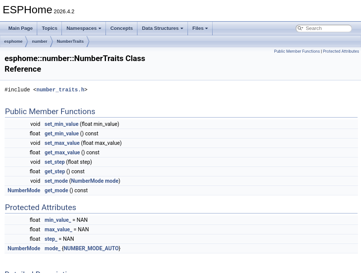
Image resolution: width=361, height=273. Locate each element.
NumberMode (87, 181)
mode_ (53, 248)
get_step (55, 171)
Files (200, 28)
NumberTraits (70, 41)
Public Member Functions (297, 51)
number (39, 41)
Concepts (121, 28)
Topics (49, 28)
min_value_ (58, 220)
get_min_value (62, 133)
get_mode (56, 190)
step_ (51, 239)
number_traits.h (60, 89)
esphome (13, 41)
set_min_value (62, 124)
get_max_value (62, 152)
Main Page (20, 28)
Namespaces (83, 28)
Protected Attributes (341, 51)
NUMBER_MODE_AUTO (90, 248)
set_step (55, 162)
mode (111, 181)
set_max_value (62, 143)
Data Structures (162, 28)
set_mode (56, 181)
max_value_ (59, 229)
